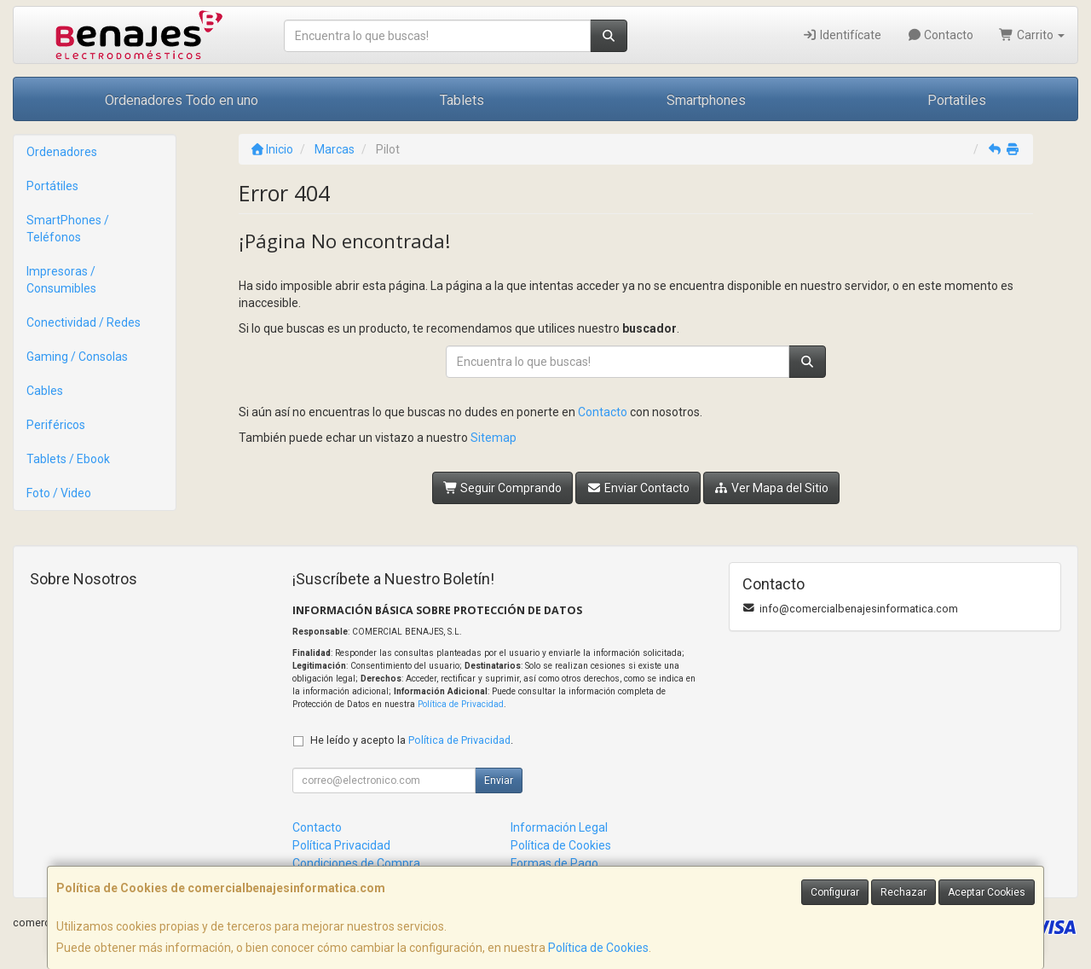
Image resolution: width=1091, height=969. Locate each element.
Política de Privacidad (461, 704)
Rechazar (903, 892)
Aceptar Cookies (986, 892)
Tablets (462, 100)
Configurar (835, 892)
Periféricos (55, 425)
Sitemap (493, 437)
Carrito (1032, 35)
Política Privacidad (341, 845)
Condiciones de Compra (356, 863)
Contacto (940, 35)
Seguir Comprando (503, 488)
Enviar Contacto (638, 488)
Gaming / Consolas (77, 356)
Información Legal (559, 827)
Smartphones (706, 100)
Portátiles (52, 186)
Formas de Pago (554, 863)
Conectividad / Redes (83, 322)
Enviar (498, 780)
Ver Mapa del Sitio (771, 488)
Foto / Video (58, 493)
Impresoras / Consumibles (61, 279)
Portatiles (956, 100)
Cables (44, 390)
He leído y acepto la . (411, 740)
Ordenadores (61, 152)
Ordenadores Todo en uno (181, 100)
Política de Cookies (598, 947)
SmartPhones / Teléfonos (67, 228)
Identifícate (841, 35)
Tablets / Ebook (68, 459)
